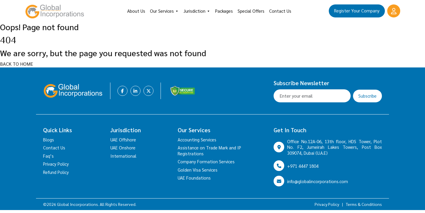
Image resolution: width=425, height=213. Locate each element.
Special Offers (251, 11)
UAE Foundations (194, 177)
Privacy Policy (56, 164)
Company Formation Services (206, 161)
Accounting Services (197, 139)
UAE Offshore (123, 139)
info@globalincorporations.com (317, 181)
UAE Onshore (122, 147)
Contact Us (280, 11)
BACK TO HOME (16, 64)
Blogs (48, 139)
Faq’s (48, 156)
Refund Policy (56, 172)
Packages (224, 11)
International (123, 156)
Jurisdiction (197, 11)
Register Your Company (357, 10)
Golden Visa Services (198, 169)
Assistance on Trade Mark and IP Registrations (209, 150)
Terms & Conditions (364, 204)
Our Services (164, 11)
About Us (136, 11)
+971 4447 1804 (302, 166)
